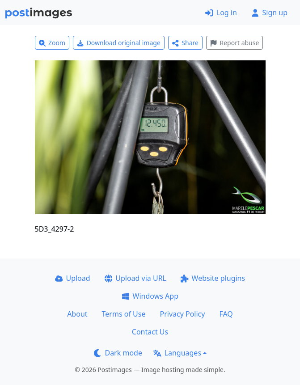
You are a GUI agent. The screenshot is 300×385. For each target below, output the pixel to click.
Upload (72, 278)
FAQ (225, 314)
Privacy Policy (182, 314)
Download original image (119, 42)
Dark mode (118, 353)
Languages (177, 353)
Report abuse (234, 42)
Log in (221, 12)
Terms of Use (124, 314)
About (77, 314)
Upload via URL (135, 278)
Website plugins (213, 278)
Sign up (269, 12)
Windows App (150, 296)
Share (185, 42)
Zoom (52, 42)
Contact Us (150, 332)
